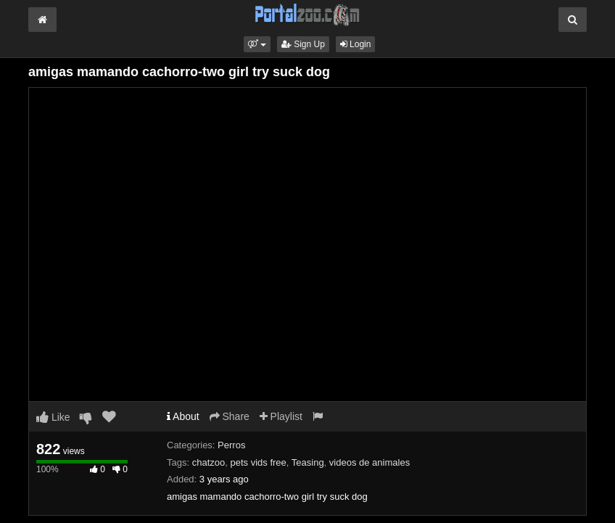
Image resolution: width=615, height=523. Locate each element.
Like (53, 417)
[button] (257, 44)
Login (355, 44)
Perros (231, 445)
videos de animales (369, 462)
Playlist (281, 416)
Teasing (308, 462)
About (183, 416)
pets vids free (258, 462)
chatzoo (209, 462)
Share (229, 416)
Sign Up (303, 44)
